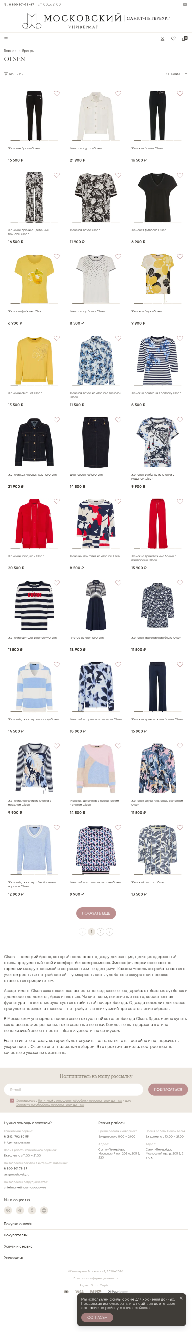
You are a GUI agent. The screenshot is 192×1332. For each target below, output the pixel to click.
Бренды (28, 51)
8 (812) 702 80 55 (16, 1136)
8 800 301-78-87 (21, 4)
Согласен (97, 1317)
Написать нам (185, 4)
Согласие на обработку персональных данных (50, 1104)
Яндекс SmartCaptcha (96, 1285)
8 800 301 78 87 (15, 1168)
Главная (10, 51)
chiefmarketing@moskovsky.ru (25, 1187)
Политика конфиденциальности (96, 1278)
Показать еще (96, 913)
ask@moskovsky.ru (17, 1174)
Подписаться (168, 1089)
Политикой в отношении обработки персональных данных (80, 1100)
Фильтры (14, 74)
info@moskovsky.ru (17, 1142)
